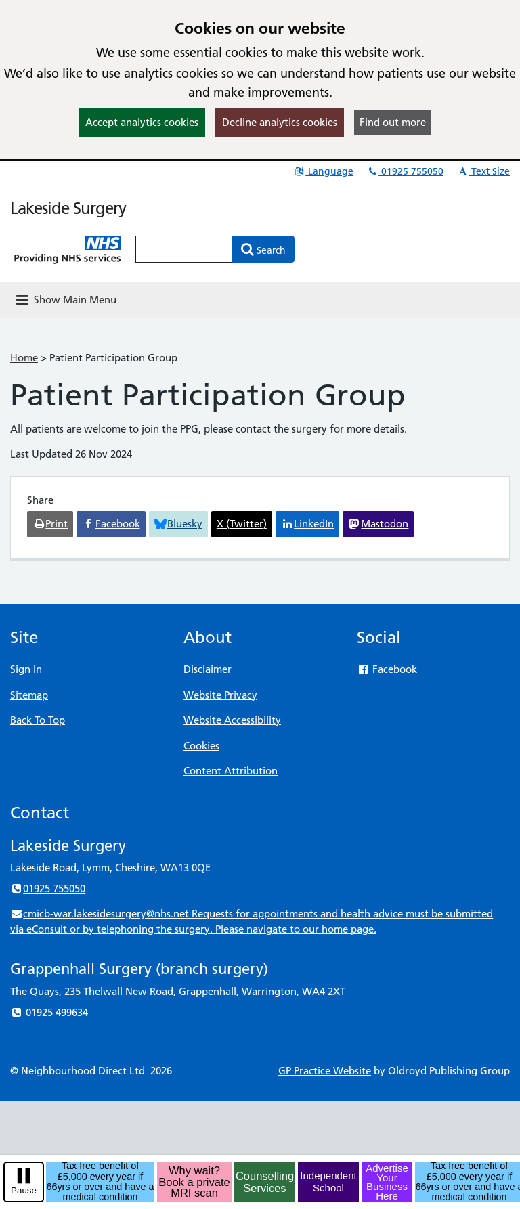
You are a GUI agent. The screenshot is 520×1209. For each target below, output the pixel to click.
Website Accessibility (232, 719)
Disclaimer (207, 669)
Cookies (201, 745)
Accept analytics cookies (141, 122)
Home (24, 357)
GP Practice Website (324, 1070)
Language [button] (323, 171)
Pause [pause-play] (24, 1190)
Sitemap (29, 694)
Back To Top (37, 719)
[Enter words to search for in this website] (184, 249)
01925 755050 (404, 171)
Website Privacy (220, 694)
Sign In (26, 669)
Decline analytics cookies (279, 122)
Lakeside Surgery (68, 208)
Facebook (387, 669)
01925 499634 (49, 1012)
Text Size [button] (483, 171)
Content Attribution (230, 770)
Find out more (393, 122)
